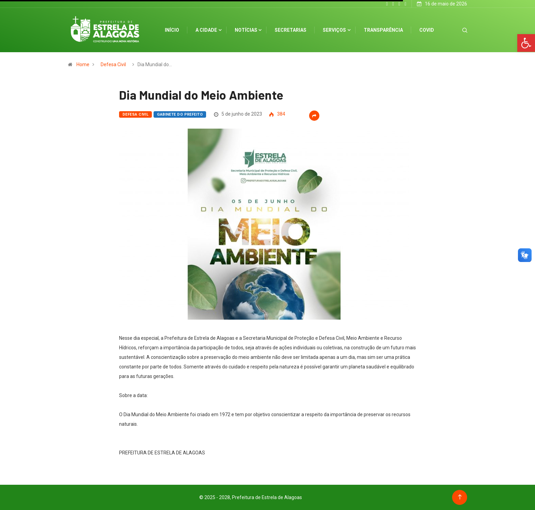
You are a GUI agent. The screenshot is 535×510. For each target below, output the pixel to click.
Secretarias (290, 30)
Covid (426, 30)
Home (82, 64)
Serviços (334, 30)
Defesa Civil (113, 64)
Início (172, 30)
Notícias (246, 30)
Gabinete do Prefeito (180, 114)
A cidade (206, 30)
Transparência (383, 30)
